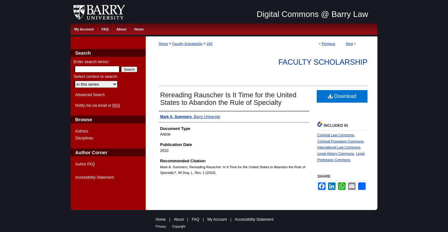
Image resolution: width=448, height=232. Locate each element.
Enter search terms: (91, 61)
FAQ (195, 219)
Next (349, 44)
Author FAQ (85, 164)
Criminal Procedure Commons (340, 141)
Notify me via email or (97, 105)
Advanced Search (90, 95)
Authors (81, 131)
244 (209, 44)
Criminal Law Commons (335, 135)
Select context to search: (96, 76)
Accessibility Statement (94, 177)
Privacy (161, 226)
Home (163, 44)
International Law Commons (338, 147)
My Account (217, 219)
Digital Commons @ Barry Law (312, 14)
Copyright (178, 226)
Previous (328, 44)
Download (342, 96)
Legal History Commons (335, 153)
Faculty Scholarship (187, 44)
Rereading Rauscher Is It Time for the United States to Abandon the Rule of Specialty (228, 98)
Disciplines (84, 138)
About (179, 219)
